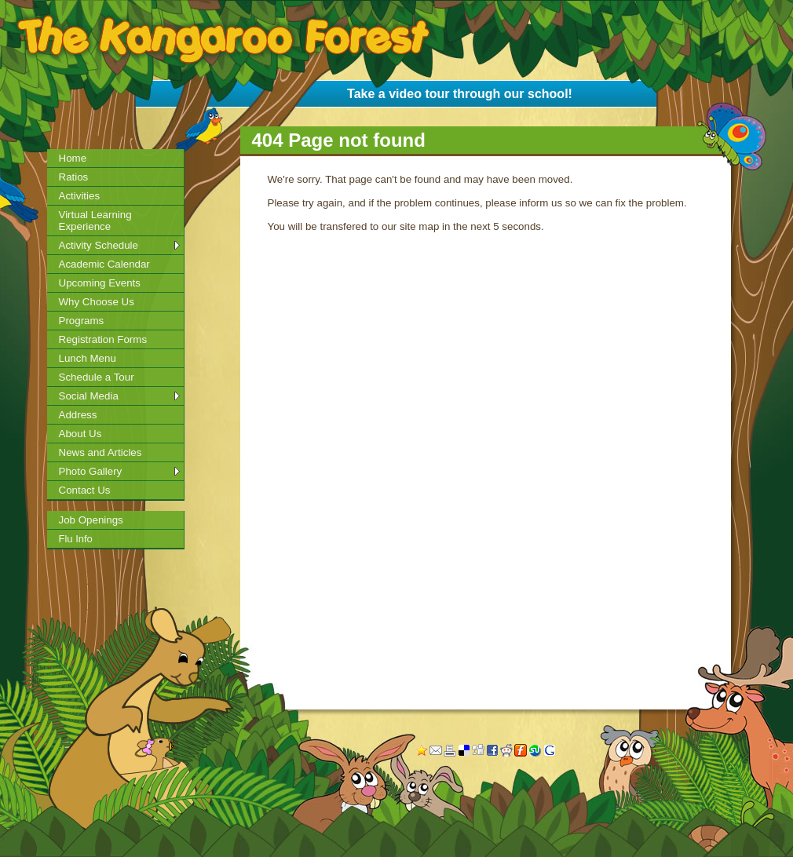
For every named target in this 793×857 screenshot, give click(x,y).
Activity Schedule (99, 245)
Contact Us (85, 490)
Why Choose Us (96, 302)
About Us (80, 433)
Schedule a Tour (96, 377)
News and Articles (100, 452)
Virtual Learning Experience (95, 220)
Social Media (89, 396)
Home (73, 158)
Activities (79, 196)
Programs (81, 320)
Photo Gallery (90, 471)
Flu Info (76, 539)
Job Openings (91, 520)
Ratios (74, 177)
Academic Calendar (104, 264)
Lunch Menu (87, 358)
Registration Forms (103, 339)
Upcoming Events (100, 283)
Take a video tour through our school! (459, 93)
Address (78, 415)
